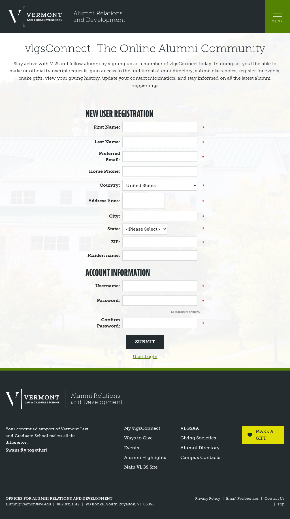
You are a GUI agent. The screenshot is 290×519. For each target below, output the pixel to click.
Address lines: (104, 200)
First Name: (107, 127)
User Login (145, 356)
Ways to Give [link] (138, 438)
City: (114, 216)
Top (280, 504)
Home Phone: (104, 171)
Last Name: (107, 141)
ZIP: (115, 241)
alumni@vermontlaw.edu (28, 504)
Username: (107, 285)
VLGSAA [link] (189, 428)
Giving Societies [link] (198, 438)
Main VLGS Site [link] (141, 467)
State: (113, 228)
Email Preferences (242, 498)
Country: (110, 185)
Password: (108, 300)
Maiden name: (104, 255)
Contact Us (274, 498)
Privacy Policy (207, 498)
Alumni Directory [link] (199, 447)
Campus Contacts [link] (200, 457)
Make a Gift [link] (264, 435)
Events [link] (131, 447)
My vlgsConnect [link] (142, 428)
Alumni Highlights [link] (145, 457)
